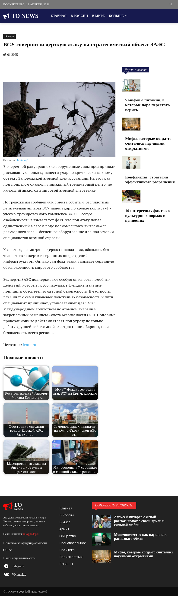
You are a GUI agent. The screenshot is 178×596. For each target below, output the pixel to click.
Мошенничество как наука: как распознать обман (143, 535)
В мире (9, 36)
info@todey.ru (31, 534)
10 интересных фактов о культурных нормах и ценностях (147, 194)
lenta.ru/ (22, 160)
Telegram (18, 566)
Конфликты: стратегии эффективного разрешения (143, 163)
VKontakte (19, 574)
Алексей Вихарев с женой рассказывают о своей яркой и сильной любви (142, 518)
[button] (171, 4)
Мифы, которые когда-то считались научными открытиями (149, 132)
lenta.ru (29, 344)
